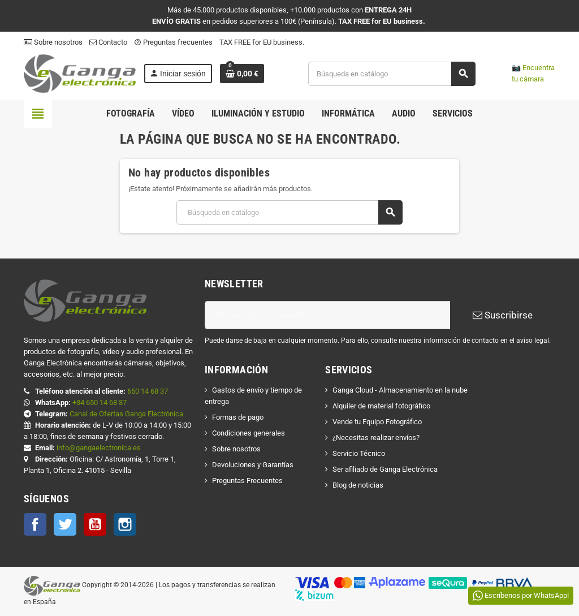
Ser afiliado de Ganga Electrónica (385, 469)
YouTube (95, 524)
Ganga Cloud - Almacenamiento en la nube (400, 390)
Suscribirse (503, 315)
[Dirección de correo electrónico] (327, 315)
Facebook (35, 524)
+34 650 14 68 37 (99, 402)
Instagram (125, 524)
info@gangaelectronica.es (99, 447)
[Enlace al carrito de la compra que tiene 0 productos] (242, 73)
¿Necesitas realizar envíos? (376, 437)
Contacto (108, 42)
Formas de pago (237, 417)
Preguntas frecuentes (173, 42)
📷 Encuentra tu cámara (533, 73)
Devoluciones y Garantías (252, 464)
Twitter (65, 524)
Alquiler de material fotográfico (381, 406)
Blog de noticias (357, 485)
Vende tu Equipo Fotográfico (377, 421)
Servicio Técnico (358, 453)
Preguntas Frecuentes (247, 480)
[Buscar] (392, 74)
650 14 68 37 (147, 391)
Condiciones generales (248, 433)
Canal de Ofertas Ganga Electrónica (126, 414)
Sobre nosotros (53, 42)
